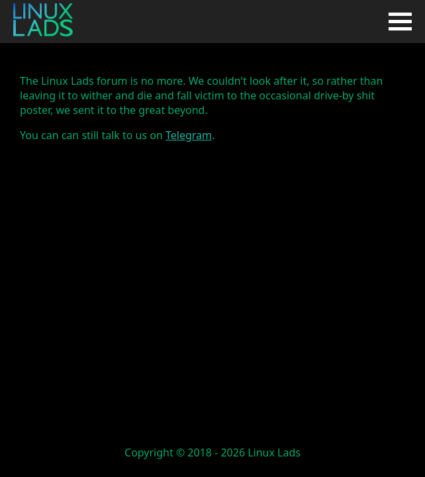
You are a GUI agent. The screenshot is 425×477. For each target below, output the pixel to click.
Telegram (188, 135)
